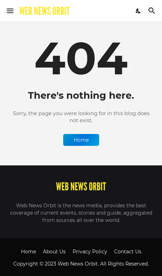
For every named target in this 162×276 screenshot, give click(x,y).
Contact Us (127, 251)
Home (81, 140)
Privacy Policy (90, 251)
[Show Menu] (9, 11)
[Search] (152, 11)
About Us (54, 251)
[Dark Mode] (138, 11)
